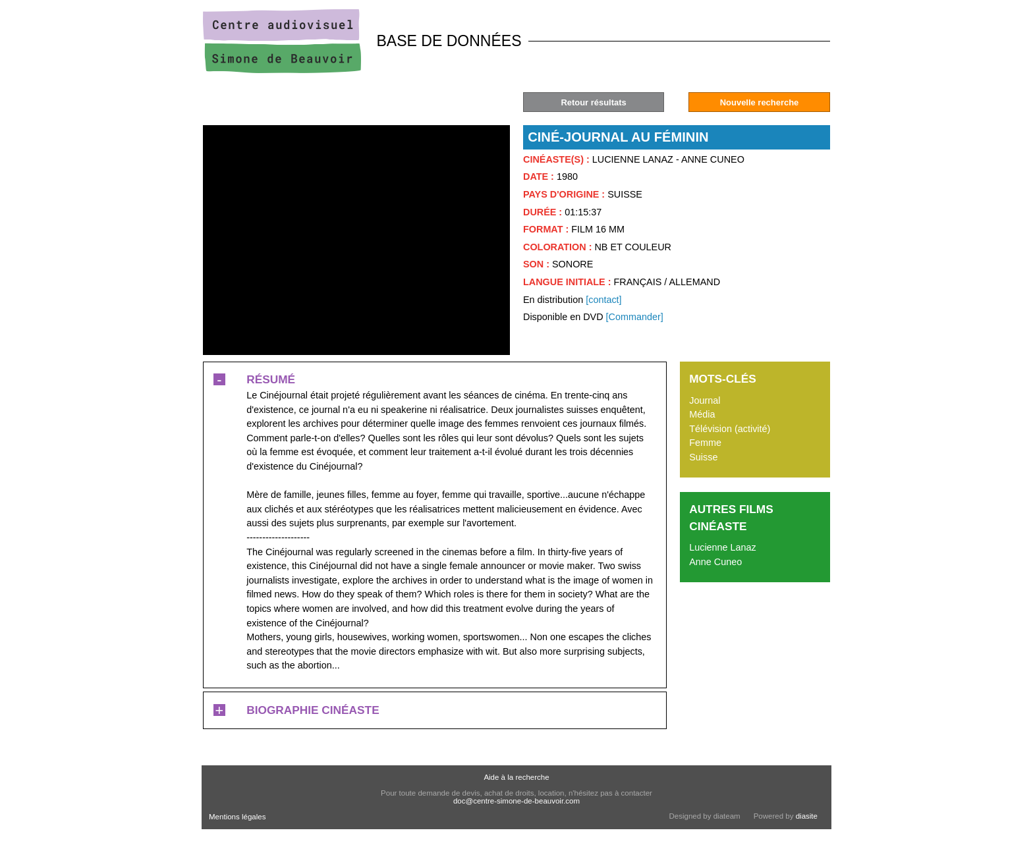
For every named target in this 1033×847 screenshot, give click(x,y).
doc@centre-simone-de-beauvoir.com (516, 801)
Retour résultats (593, 102)
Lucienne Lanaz (722, 547)
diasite (807, 816)
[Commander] (634, 317)
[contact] (603, 299)
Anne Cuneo (715, 562)
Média (702, 414)
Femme (705, 442)
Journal (704, 400)
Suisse (703, 457)
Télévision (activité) (729, 429)
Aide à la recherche (516, 777)
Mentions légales (237, 817)
